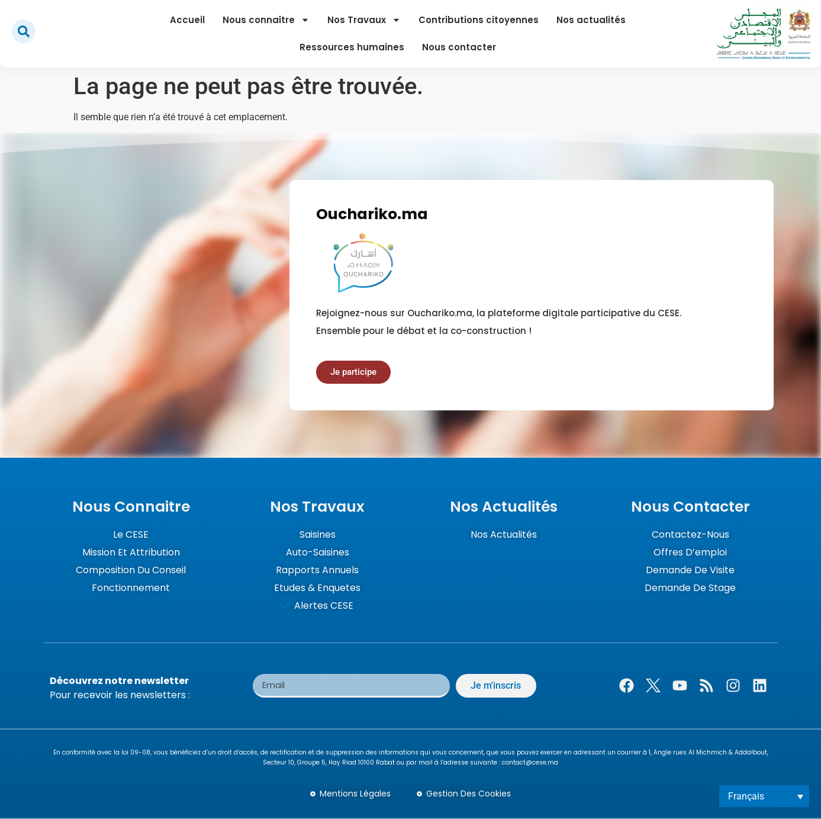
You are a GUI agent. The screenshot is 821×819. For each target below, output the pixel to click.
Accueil (187, 20)
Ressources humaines (352, 47)
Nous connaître (266, 19)
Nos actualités (591, 20)
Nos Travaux (364, 19)
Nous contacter (459, 47)
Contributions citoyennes (478, 20)
